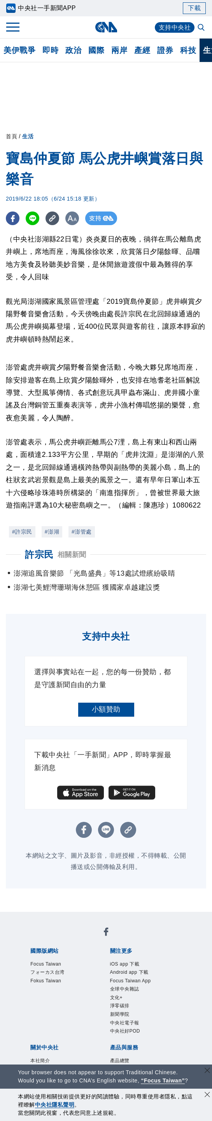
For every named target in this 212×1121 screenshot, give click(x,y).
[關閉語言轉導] (207, 1071)
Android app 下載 (129, 972)
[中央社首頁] (106, 27)
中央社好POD (125, 1031)
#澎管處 (82, 532)
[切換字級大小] (72, 218)
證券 (165, 50)
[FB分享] (12, 218)
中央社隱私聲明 (55, 1105)
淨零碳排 (120, 1005)
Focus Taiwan (45, 964)
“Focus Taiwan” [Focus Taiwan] (163, 1080)
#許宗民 (22, 532)
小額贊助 (106, 709)
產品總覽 (120, 1060)
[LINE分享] (32, 218)
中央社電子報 (124, 1023)
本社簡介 (40, 1060)
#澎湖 (52, 532)
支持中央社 (175, 27)
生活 (27, 136)
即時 (50, 50)
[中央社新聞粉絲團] (106, 933)
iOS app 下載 (125, 964)
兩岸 (119, 50)
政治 (73, 50)
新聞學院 (120, 1014)
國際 (96, 50)
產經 (142, 50)
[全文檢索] (202, 28)
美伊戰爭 (19, 50)
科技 (188, 50)
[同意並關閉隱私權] (207, 1095)
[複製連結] (52, 218)
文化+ (116, 997)
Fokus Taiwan (45, 981)
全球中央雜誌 (124, 989)
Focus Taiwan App (130, 981)
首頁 (11, 136)
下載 (194, 8)
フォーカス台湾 (47, 972)
